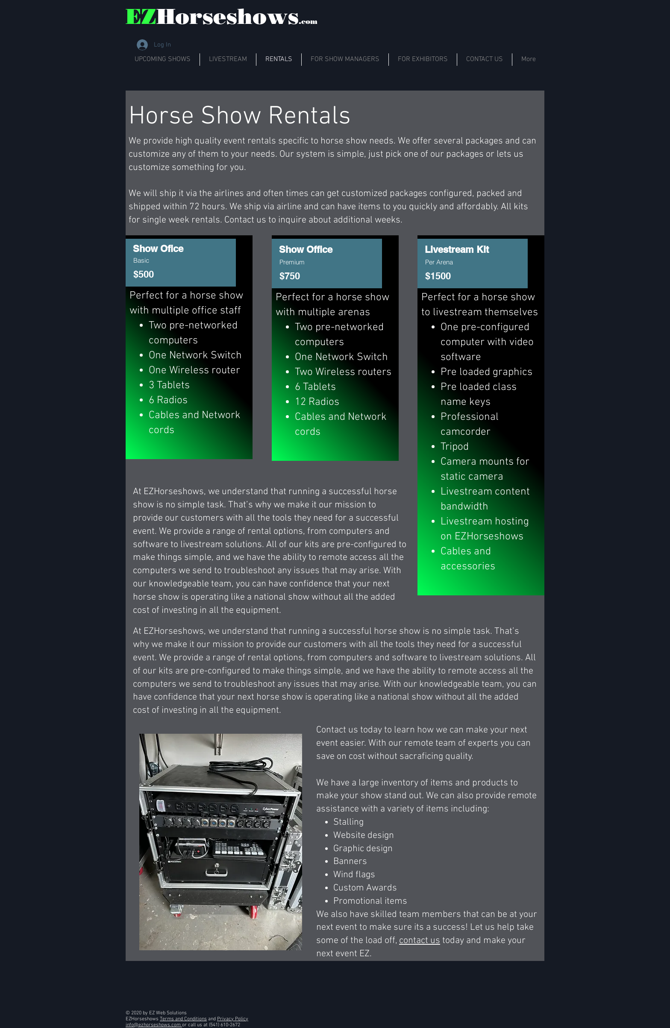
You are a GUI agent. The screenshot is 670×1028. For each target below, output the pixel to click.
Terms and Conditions (183, 1019)
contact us (419, 940)
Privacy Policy (232, 1019)
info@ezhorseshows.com (154, 1025)
